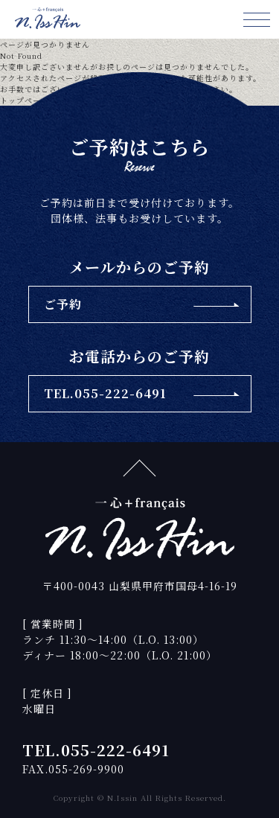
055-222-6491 (115, 750)
